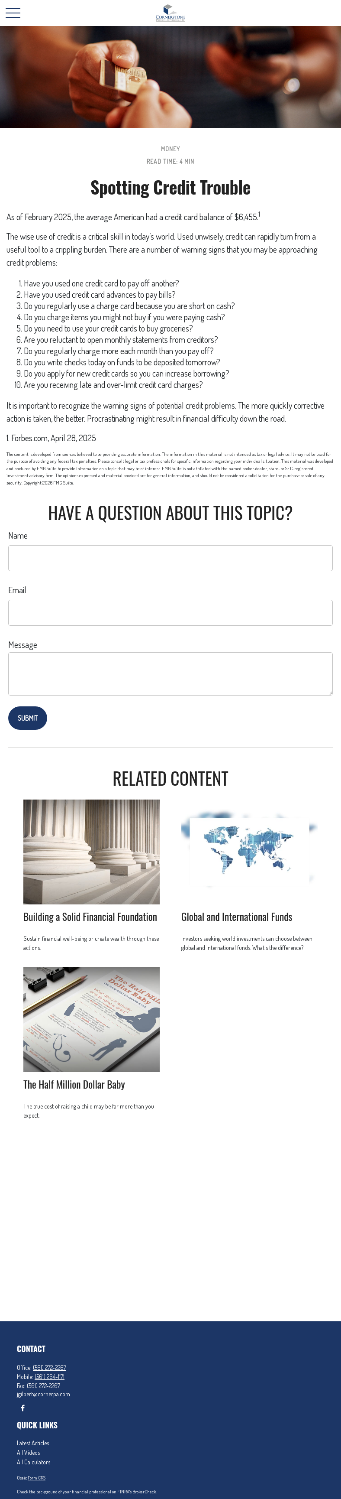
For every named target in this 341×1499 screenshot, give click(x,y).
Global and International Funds (236, 916)
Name (18, 535)
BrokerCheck (144, 1492)
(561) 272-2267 (49, 1367)
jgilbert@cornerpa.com (43, 1394)
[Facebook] (23, 1408)
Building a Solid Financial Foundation (90, 916)
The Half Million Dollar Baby (74, 1084)
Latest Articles (33, 1443)
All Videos (28, 1452)
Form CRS (36, 1478)
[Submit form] (27, 718)
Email (17, 589)
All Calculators (33, 1462)
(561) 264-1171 (49, 1376)
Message (22, 644)
